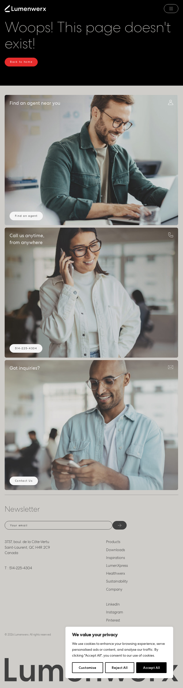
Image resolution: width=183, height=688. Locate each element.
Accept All (151, 667)
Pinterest (113, 620)
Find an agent (26, 216)
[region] (119, 652)
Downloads (115, 549)
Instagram (114, 612)
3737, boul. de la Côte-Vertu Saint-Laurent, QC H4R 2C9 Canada (27, 547)
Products (113, 541)
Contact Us (24, 480)
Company (114, 589)
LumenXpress (117, 565)
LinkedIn (113, 604)
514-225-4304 (26, 348)
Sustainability (117, 581)
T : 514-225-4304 (18, 568)
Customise (87, 667)
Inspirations (115, 557)
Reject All (120, 667)
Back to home (21, 62)
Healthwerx (115, 573)
